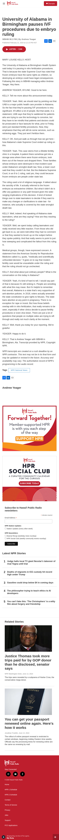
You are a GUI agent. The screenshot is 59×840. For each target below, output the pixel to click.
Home (7, 784)
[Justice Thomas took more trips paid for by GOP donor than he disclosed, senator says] (28, 638)
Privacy (7, 810)
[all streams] (56, 837)
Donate (51, 3)
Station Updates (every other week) (19, 529)
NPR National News (19, 370)
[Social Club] (29, 478)
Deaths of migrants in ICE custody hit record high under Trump (29, 573)
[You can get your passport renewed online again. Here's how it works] (28, 702)
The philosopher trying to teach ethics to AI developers (29, 592)
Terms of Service (11, 805)
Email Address (11, 518)
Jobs (6, 815)
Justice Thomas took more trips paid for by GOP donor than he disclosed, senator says (28, 662)
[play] (3, 837)
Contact (7, 800)
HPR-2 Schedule (11, 795)
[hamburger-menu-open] (4, 3)
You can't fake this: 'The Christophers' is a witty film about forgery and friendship (31, 602)
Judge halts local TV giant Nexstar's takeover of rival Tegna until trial (31, 562)
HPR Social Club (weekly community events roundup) (26, 538)
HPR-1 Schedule (11, 790)
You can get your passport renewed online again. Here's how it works (29, 723)
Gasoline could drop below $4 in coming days (30, 582)
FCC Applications (11, 825)
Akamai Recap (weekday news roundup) (21, 536)
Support (8, 820)
